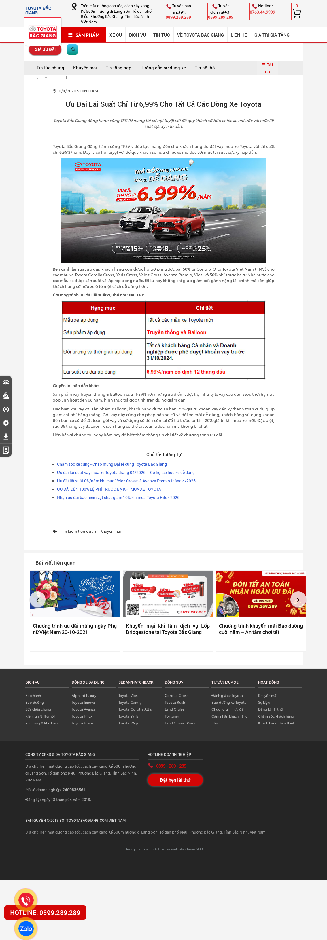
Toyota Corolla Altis (135, 709)
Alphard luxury (84, 695)
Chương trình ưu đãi (227, 709)
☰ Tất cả (267, 67)
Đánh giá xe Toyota (227, 695)
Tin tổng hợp (118, 68)
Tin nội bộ (205, 68)
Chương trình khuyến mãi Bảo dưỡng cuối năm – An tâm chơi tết (261, 628)
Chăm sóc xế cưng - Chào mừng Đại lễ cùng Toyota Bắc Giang (112, 464)
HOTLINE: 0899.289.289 (45, 912)
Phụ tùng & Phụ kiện (41, 722)
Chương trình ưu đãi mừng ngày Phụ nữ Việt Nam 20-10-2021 (75, 628)
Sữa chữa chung (38, 709)
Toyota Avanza (84, 709)
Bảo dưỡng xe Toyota (229, 702)
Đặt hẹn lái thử (175, 780)
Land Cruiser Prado (181, 722)
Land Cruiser (175, 709)
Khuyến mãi (267, 695)
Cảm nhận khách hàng (229, 715)
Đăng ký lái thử (270, 709)
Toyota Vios (128, 695)
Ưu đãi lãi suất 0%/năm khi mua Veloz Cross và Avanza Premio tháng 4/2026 (126, 481)
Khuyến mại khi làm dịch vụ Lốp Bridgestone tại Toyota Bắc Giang (168, 628)
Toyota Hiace (82, 722)
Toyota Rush (175, 702)
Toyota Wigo (128, 722)
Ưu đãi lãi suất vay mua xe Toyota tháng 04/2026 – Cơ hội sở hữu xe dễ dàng (126, 472)
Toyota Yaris (128, 715)
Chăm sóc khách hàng (276, 715)
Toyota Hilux (82, 715)
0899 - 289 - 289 (171, 766)
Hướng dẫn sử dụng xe (163, 68)
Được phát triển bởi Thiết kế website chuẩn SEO (163, 848)
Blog (215, 722)
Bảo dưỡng (34, 702)
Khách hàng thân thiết (276, 722)
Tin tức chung (50, 68)
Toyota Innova (83, 702)
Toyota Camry (129, 702)
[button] (38, 599)
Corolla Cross (176, 695)
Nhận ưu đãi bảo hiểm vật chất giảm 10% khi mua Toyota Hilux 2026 (118, 497)
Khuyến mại (85, 68)
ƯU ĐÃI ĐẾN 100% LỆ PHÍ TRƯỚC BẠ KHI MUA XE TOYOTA (109, 489)
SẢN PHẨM (83, 35)
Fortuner (172, 715)
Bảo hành (33, 695)
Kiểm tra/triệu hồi (40, 715)
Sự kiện (264, 702)
